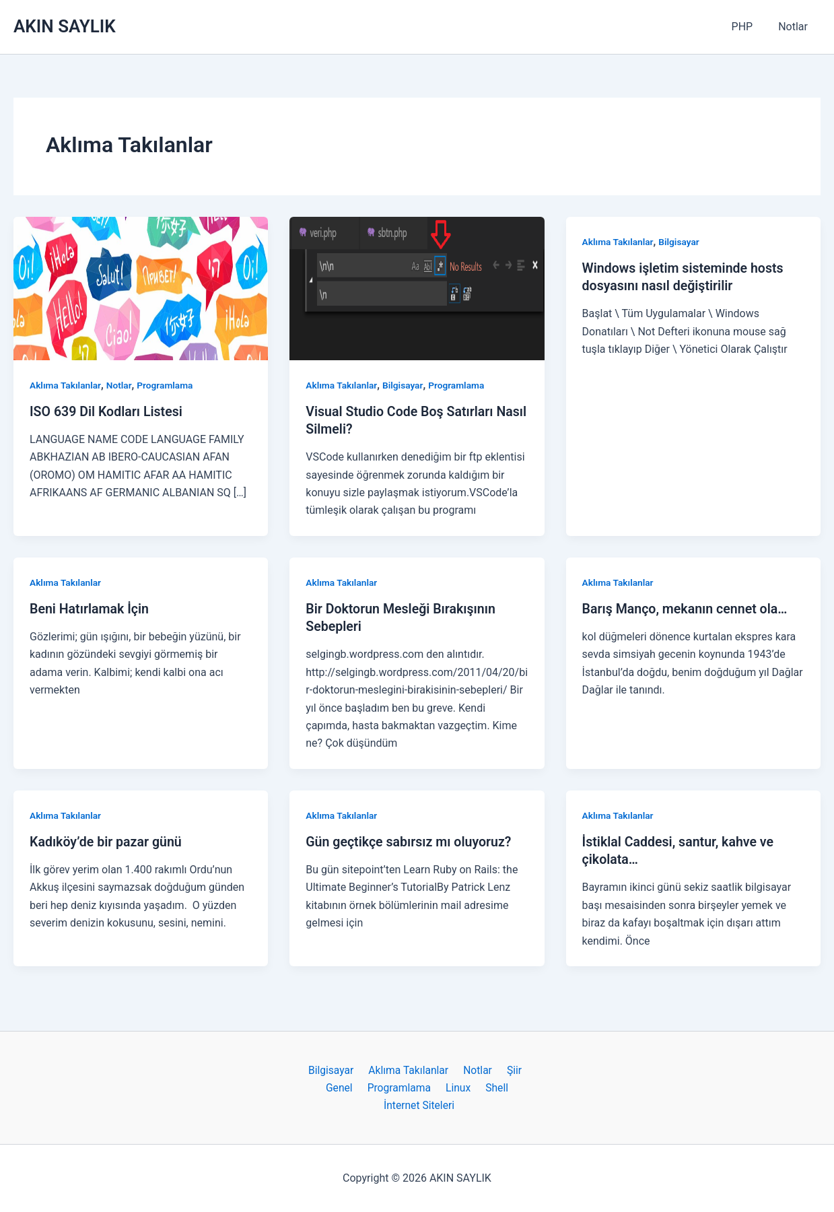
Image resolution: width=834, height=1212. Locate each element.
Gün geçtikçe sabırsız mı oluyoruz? (411, 840)
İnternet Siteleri (420, 1104)
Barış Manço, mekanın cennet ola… (687, 608)
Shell (492, 1086)
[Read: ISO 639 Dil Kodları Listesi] (140, 287)
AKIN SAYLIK (64, 26)
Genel (344, 1086)
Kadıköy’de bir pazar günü (107, 840)
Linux (457, 1086)
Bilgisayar (404, 385)
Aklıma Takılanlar (66, 385)
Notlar (795, 26)
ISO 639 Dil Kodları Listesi (108, 411)
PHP (748, 26)
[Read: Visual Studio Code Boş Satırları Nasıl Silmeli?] (416, 287)
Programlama (168, 385)
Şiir (509, 1069)
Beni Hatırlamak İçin (90, 608)
